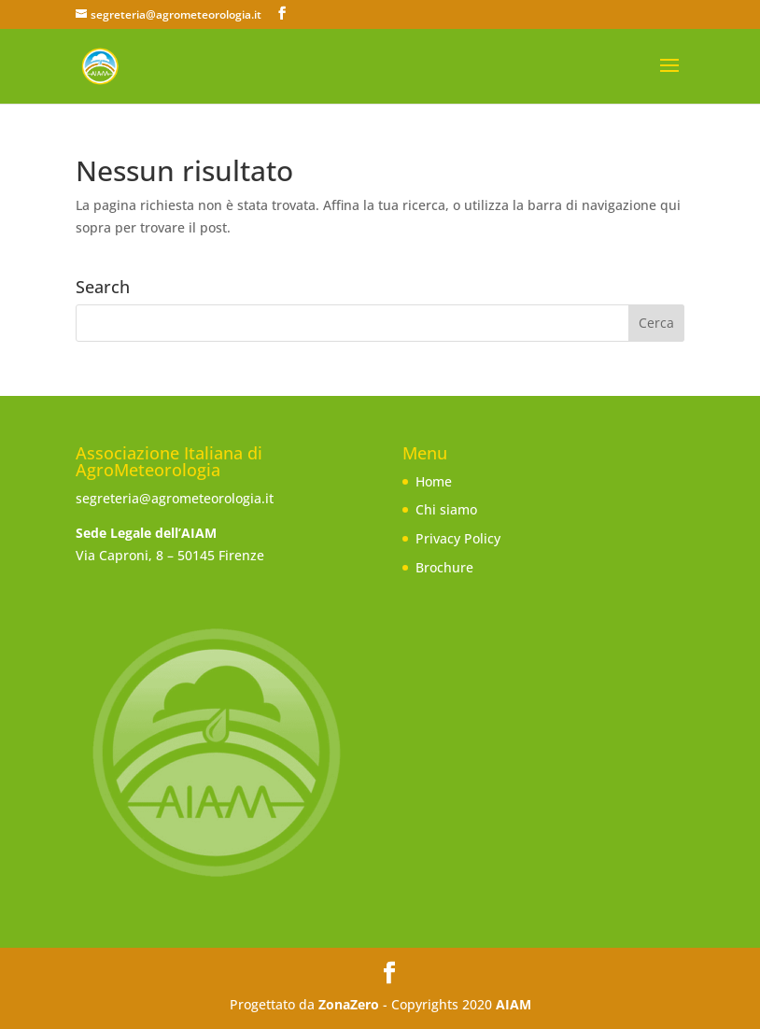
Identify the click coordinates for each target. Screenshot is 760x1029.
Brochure (444, 567)
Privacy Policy (457, 538)
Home (433, 481)
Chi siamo (446, 509)
